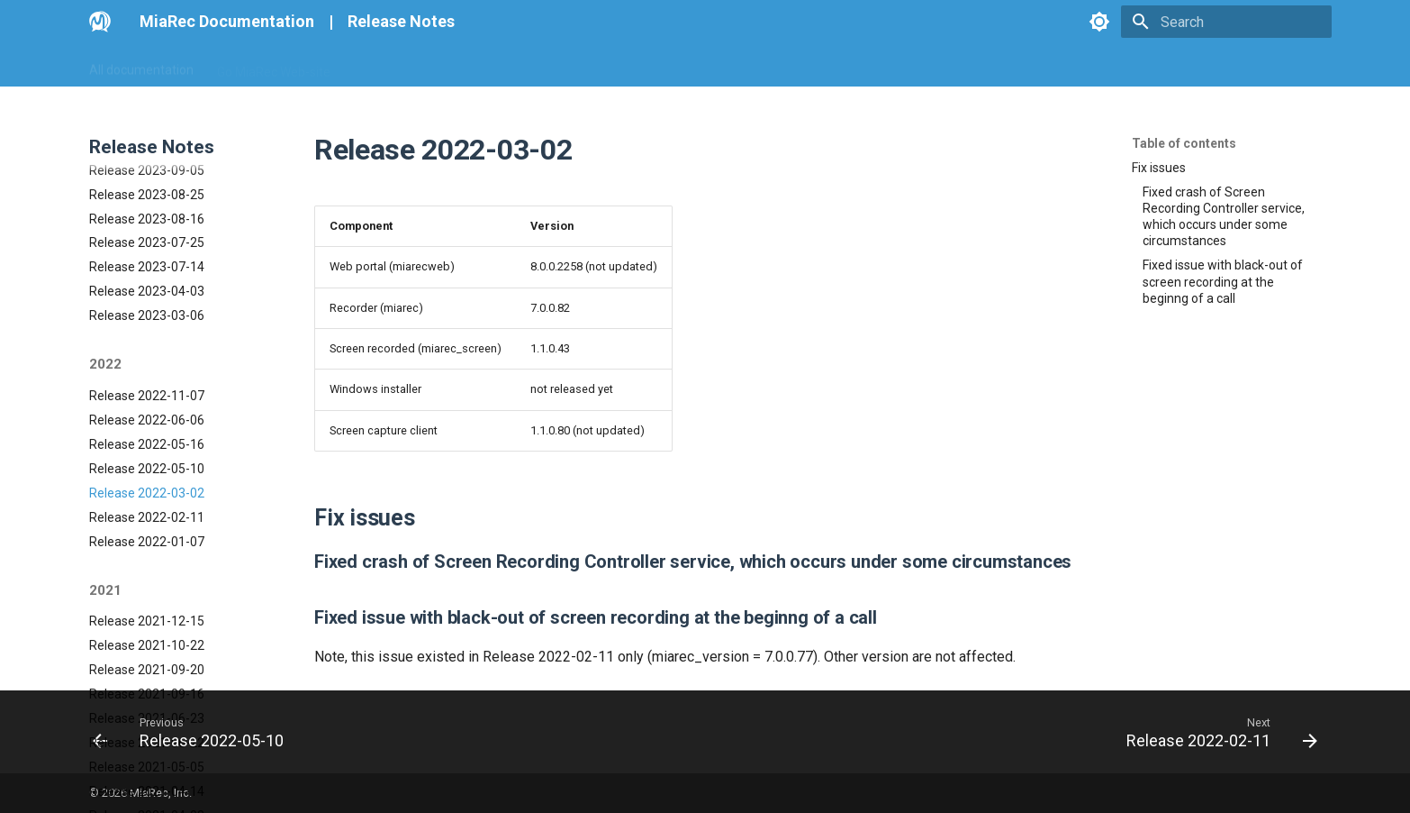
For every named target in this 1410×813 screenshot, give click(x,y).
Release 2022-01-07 (146, 438)
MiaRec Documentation (227, 21)
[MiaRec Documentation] (100, 22)
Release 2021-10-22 (146, 541)
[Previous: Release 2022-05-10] (194, 732)
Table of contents (1184, 143)
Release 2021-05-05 (146, 663)
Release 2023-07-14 (146, 163)
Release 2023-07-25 (146, 139)
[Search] (1226, 21)
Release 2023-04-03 (146, 187)
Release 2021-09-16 (146, 590)
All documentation (141, 66)
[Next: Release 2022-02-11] (1216, 732)
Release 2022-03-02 (146, 389)
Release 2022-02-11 (146, 413)
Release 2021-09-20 (146, 566)
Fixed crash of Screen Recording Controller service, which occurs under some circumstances (1224, 217)
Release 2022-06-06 (146, 316)
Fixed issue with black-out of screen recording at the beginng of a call (1223, 281)
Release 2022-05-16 (146, 340)
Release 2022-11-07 (146, 292)
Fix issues (1159, 167)
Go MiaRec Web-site (273, 66)
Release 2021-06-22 (146, 639)
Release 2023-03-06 (146, 212)
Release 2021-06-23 (146, 614)
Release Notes (401, 21)
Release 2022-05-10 (146, 365)
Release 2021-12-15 (146, 517)
